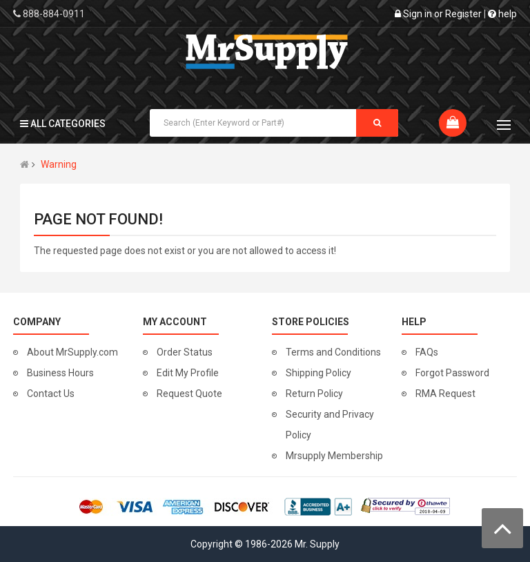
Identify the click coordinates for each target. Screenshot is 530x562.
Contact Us (51, 393)
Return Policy (314, 393)
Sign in (417, 13)
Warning (59, 164)
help (502, 13)
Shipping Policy (318, 372)
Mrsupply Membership (334, 455)
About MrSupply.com (72, 352)
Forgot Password (452, 372)
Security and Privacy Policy (330, 424)
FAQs (426, 352)
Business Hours (60, 372)
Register (463, 13)
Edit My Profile (188, 372)
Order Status (185, 352)
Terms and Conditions (333, 352)
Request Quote (189, 393)
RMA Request (445, 393)
